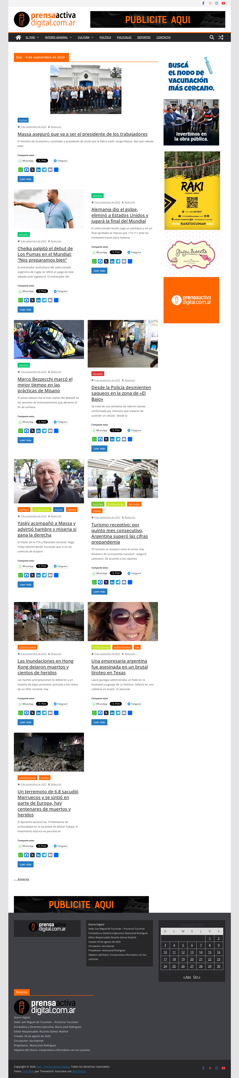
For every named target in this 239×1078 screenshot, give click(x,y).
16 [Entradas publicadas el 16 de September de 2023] (218, 952)
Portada (71, 509)
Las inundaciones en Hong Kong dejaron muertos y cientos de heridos (45, 666)
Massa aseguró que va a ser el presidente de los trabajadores (83, 134)
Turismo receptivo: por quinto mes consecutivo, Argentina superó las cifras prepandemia (119, 533)
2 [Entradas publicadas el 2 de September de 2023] (219, 938)
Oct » (196, 977)
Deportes (144, 37)
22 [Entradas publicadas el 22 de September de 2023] (209, 959)
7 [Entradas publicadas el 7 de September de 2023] (201, 945)
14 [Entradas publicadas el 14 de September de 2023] (200, 952)
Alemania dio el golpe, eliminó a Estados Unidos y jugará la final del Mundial (119, 215)
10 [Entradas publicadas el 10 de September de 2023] (165, 952)
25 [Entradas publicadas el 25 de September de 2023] (174, 966)
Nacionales (134, 504)
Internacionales (27, 647)
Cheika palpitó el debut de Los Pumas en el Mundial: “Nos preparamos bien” (45, 254)
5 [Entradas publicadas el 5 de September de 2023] (183, 945)
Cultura (84, 37)
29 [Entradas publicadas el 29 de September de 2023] (209, 966)
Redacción (56, 126)
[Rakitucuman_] (192, 153)
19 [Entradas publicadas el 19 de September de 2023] (183, 959)
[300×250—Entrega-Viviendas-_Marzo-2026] (191, 101)
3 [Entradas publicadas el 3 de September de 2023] (165, 945)
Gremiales (24, 509)
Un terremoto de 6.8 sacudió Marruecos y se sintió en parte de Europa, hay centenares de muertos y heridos (48, 803)
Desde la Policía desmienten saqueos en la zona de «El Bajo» (121, 393)
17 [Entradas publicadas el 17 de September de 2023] (165, 959)
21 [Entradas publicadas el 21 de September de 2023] (200, 959)
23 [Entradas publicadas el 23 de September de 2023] (218, 959)
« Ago (187, 977)
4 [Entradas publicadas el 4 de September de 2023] (174, 945)
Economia (98, 504)
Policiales (124, 37)
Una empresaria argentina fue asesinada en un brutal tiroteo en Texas (119, 666)
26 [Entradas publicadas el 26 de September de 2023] (183, 966)
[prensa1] (157, 14)
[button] (37, 37)
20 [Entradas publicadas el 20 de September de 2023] (192, 959)
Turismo (97, 510)
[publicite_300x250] (191, 279)
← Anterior (21, 879)
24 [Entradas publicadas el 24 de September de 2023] (165, 966)
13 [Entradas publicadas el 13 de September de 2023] (192, 952)
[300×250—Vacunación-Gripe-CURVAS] (191, 55)
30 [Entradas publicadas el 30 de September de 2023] (218, 966)
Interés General (56, 37)
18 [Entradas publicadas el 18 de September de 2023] (174, 959)
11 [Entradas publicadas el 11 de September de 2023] (174, 952)
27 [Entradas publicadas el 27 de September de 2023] (192, 966)
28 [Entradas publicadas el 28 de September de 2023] (200, 966)
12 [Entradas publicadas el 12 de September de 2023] (183, 952)
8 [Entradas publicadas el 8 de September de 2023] (210, 945)
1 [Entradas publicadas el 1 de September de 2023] (210, 938)
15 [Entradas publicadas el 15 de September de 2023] (209, 952)
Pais (137, 647)
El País (30, 37)
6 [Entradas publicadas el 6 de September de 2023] (192, 945)
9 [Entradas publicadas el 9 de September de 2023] (219, 945)
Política (105, 37)
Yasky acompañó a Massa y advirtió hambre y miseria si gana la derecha (47, 529)
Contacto (163, 37)
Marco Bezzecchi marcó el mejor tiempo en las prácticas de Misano (45, 384)
